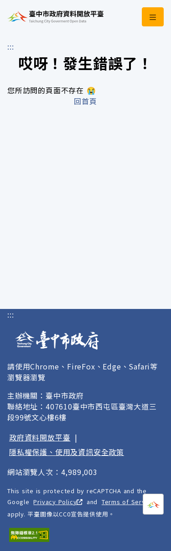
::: (10, 46)
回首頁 (85, 101)
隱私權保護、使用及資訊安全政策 (66, 451)
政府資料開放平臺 (39, 437)
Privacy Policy (58, 501)
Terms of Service (131, 501)
